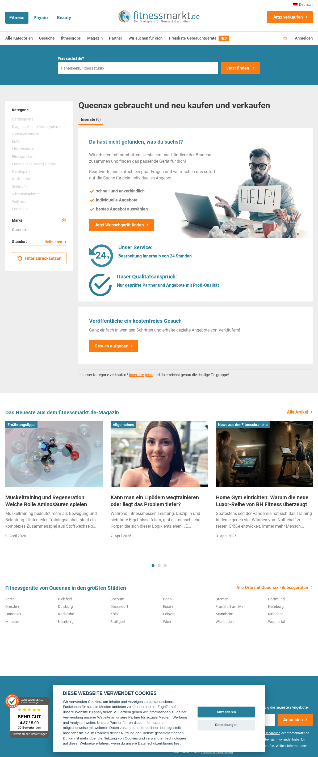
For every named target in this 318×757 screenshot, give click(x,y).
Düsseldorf (119, 606)
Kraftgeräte (21, 179)
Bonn (167, 599)
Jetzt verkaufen (288, 17)
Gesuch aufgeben (111, 346)
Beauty (64, 17)
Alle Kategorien (19, 38)
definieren (53, 242)
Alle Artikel (297, 412)
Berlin (10, 599)
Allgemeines (123, 425)
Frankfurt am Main (231, 606)
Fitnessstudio (23, 149)
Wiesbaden (225, 622)
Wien (167, 622)
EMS (15, 141)
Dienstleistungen (25, 134)
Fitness (16, 17)
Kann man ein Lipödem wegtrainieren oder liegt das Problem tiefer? (155, 500)
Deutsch (303, 4)
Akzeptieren (226, 712)
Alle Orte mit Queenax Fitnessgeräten (272, 587)
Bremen (222, 599)
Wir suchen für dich (145, 38)
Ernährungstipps (21, 425)
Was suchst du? (71, 58)
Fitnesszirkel (22, 156)
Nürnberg (66, 622)
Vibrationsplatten (26, 194)
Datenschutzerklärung (217, 752)
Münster (12, 622)
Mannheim (224, 614)
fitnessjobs (71, 38)
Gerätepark (21, 171)
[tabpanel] (54, 481)
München (275, 614)
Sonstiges (20, 209)
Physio (41, 17)
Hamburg (276, 606)
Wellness (19, 201)
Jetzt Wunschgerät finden (119, 224)
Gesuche (47, 38)
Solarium (19, 186)
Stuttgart (117, 622)
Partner (115, 38)
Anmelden (304, 38)
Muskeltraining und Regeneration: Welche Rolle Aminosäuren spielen (46, 500)
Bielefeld (65, 599)
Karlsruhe (66, 614)
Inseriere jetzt (141, 375)
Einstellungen (226, 725)
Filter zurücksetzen (39, 258)
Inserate (91, 119)
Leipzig (169, 614)
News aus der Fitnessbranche (243, 425)
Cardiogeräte (23, 119)
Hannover (13, 614)
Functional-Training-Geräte (34, 164)
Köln (114, 614)
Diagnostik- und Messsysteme (36, 126)
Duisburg (65, 606)
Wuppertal (276, 622)
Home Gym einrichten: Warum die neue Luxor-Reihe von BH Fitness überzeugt (262, 500)
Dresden (12, 606)
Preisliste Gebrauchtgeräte (199, 38)
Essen (168, 606)
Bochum (117, 599)
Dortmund (276, 599)
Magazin (95, 38)
